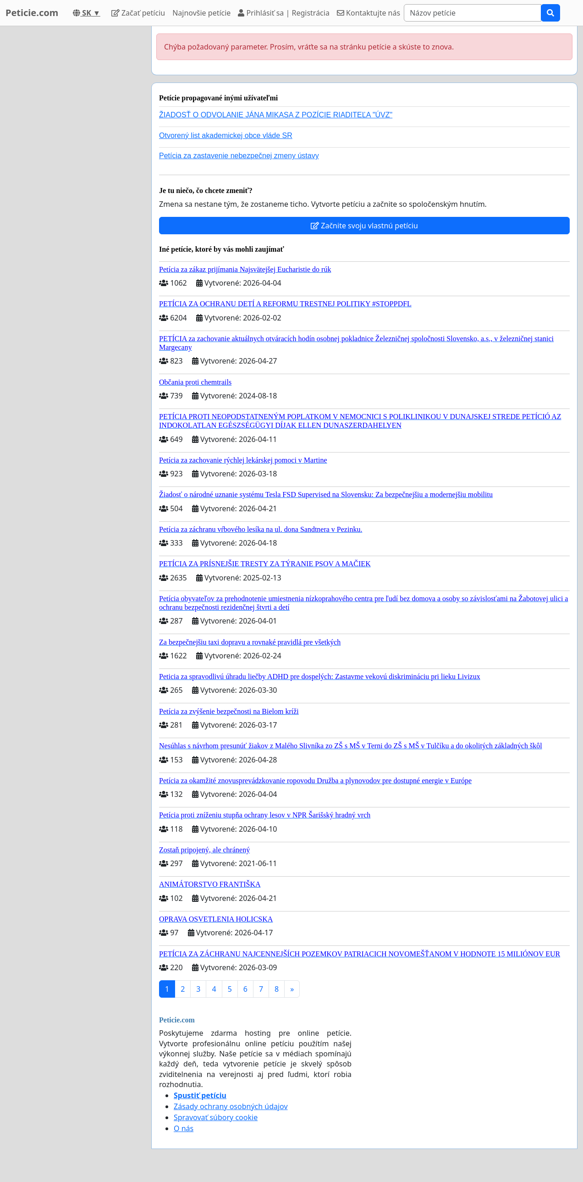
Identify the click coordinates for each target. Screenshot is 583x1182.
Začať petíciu (138, 13)
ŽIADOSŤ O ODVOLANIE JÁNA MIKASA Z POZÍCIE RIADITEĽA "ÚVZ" (275, 115)
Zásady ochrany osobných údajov (231, 1106)
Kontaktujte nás (368, 13)
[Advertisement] (73, 163)
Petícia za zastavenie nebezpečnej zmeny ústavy (239, 156)
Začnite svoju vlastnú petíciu (364, 226)
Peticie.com (32, 12)
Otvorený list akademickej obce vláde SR (225, 135)
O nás (183, 1128)
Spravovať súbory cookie (216, 1117)
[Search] (472, 13)
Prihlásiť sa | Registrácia (284, 13)
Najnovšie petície (201, 13)
